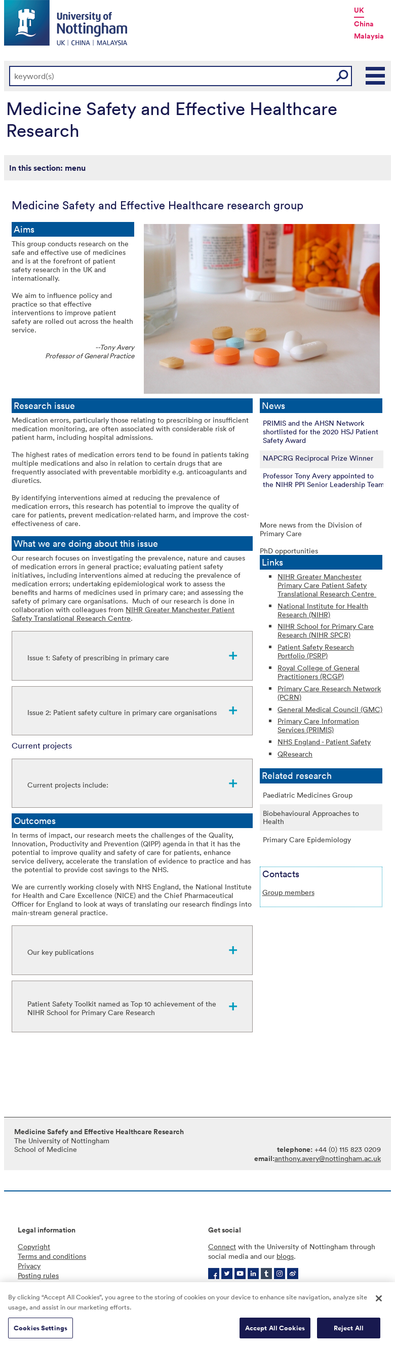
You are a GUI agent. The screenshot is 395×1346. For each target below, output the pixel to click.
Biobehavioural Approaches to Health (311, 817)
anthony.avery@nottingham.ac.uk (327, 1158)
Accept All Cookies (275, 1331)
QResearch (295, 754)
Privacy (29, 1265)
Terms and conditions (52, 1256)
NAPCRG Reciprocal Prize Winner (318, 458)
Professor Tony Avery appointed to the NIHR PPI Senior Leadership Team (323, 480)
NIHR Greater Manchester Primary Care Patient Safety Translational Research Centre (327, 585)
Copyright (34, 1246)
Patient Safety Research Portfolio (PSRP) (316, 651)
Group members (288, 892)
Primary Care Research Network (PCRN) (329, 693)
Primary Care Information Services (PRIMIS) (318, 725)
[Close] (379, 1302)
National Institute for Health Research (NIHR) (323, 610)
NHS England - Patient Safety (324, 741)
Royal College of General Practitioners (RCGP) (319, 672)
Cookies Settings (40, 1331)
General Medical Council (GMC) (330, 709)
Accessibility (38, 1285)
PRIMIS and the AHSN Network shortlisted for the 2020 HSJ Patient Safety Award (320, 431)
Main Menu (376, 76)
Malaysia (369, 36)
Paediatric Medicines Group (307, 795)
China (364, 24)
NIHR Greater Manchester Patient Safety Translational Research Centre (123, 614)
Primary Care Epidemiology (307, 839)
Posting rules (38, 1275)
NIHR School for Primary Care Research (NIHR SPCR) (326, 630)
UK (359, 10)
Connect (222, 1246)
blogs (285, 1256)
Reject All (349, 1331)
